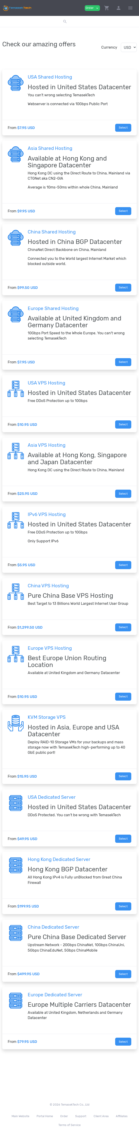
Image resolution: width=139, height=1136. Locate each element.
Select (123, 127)
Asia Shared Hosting (50, 148)
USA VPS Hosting (46, 383)
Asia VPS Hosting (46, 445)
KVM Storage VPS (47, 717)
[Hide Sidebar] (130, 7)
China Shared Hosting (52, 232)
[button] (106, 8)
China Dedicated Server (53, 927)
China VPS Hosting (48, 585)
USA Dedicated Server (52, 797)
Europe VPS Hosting (50, 648)
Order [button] (92, 8)
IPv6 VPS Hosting (47, 514)
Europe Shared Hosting (53, 308)
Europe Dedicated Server (55, 994)
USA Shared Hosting (50, 77)
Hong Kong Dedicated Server (59, 859)
